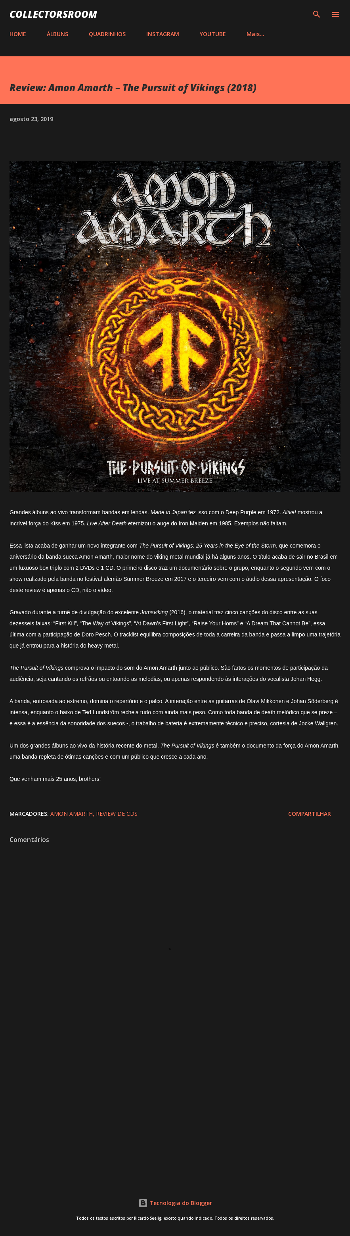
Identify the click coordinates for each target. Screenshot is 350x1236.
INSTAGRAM (162, 34)
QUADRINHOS (107, 34)
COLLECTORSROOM (53, 14)
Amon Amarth (71, 813)
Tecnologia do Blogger (175, 1203)
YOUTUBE (213, 34)
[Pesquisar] (316, 14)
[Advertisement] (175, 1108)
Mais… (255, 34)
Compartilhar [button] (309, 813)
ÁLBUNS (57, 34)
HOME (18, 34)
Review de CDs (117, 813)
